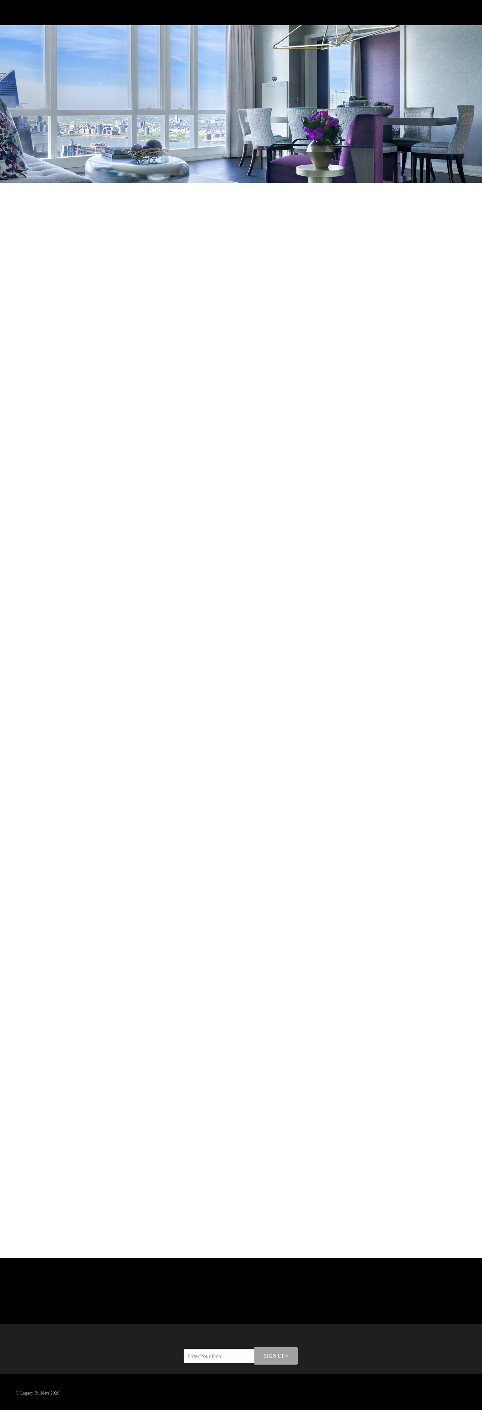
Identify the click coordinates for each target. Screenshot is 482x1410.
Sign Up (276, 1356)
